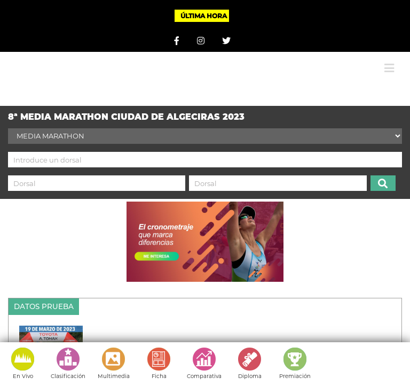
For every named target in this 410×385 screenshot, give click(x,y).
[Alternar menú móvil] (389, 68)
